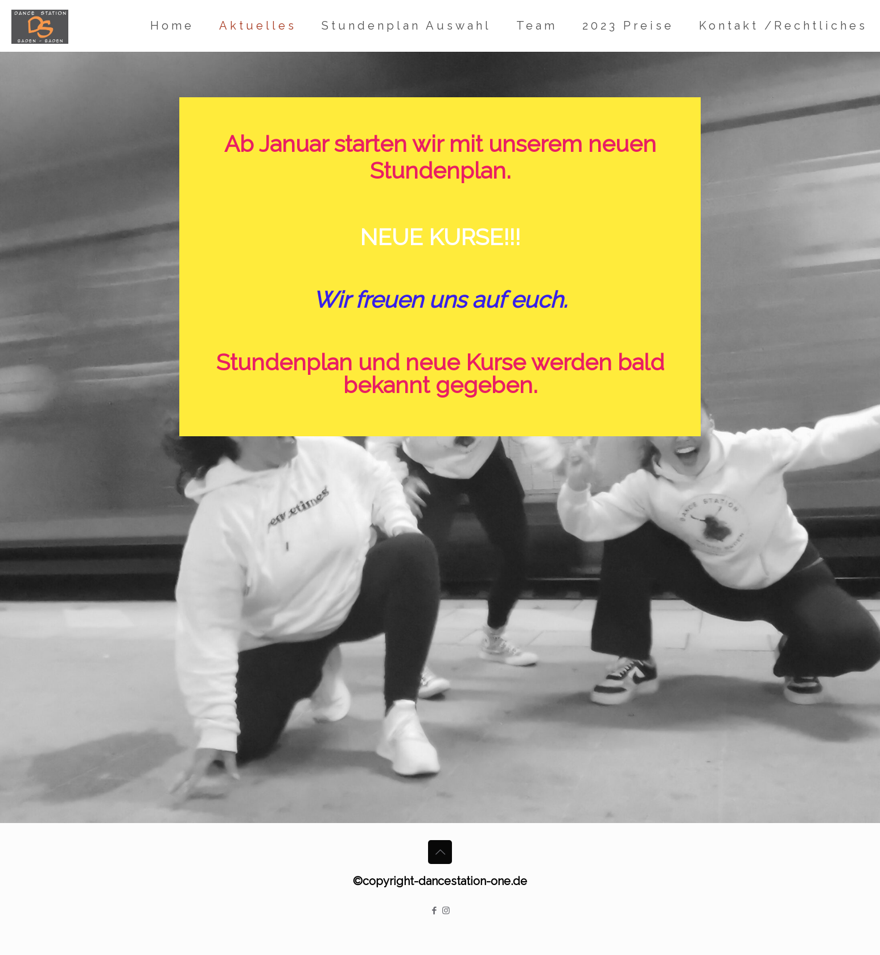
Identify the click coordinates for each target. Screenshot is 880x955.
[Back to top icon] (440, 852)
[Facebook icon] (434, 911)
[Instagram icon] (446, 911)
